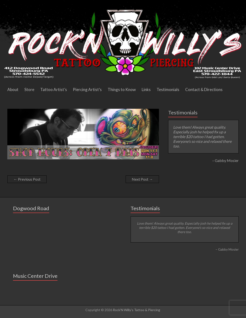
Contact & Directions (204, 89)
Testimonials (168, 89)
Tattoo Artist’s (53, 89)
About (12, 89)
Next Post (142, 179)
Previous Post (26, 179)
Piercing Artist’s (87, 89)
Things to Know (122, 89)
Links (146, 89)
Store (29, 89)
